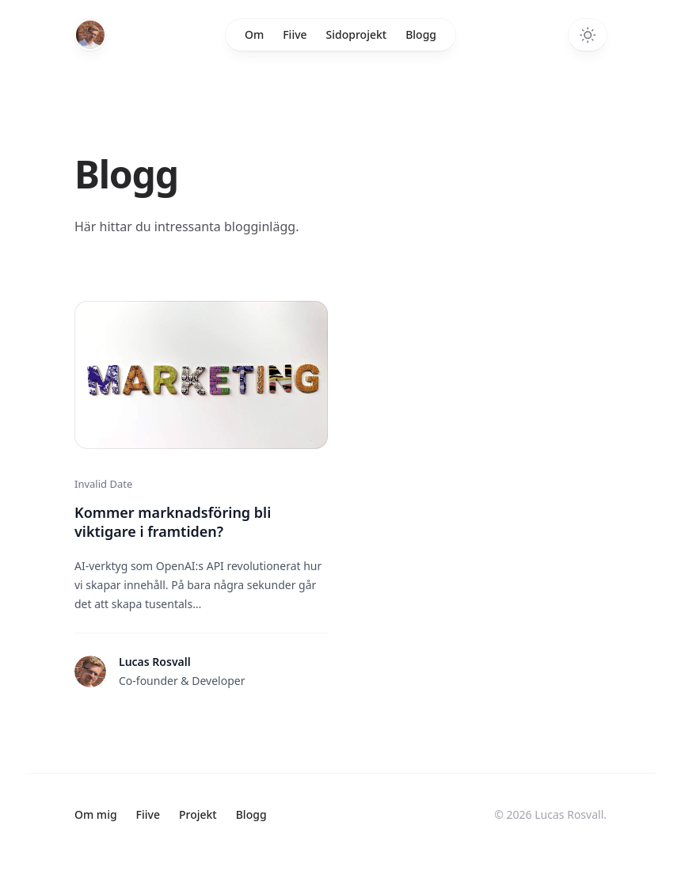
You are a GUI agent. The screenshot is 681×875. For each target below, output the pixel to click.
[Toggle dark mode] (588, 35)
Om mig (95, 814)
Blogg (420, 34)
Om (254, 34)
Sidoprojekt (356, 34)
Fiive (294, 34)
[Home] (90, 30)
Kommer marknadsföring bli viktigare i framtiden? (172, 522)
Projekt (198, 814)
